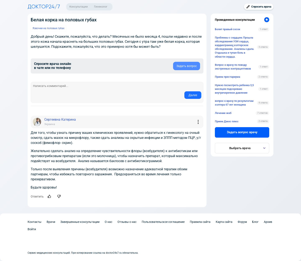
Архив (268, 222)
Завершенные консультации (79, 222)
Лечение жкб (223, 113)
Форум (242, 222)
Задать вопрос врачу (242, 132)
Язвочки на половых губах (48, 28)
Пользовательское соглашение (163, 222)
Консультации (78, 6)
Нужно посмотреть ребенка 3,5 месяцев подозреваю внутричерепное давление (234, 89)
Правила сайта (200, 222)
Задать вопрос (186, 66)
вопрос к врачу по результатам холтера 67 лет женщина (234, 102)
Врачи (51, 222)
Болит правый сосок (227, 29)
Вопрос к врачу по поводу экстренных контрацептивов (233, 66)
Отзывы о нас (126, 222)
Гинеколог (100, 6)
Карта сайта (224, 222)
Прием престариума (227, 76)
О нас (108, 222)
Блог (255, 222)
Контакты (34, 222)
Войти (32, 229)
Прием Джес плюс (227, 121)
